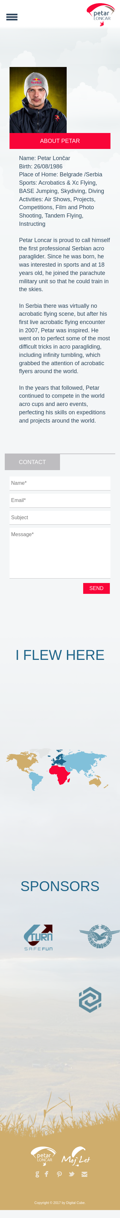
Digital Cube (75, 1203)
